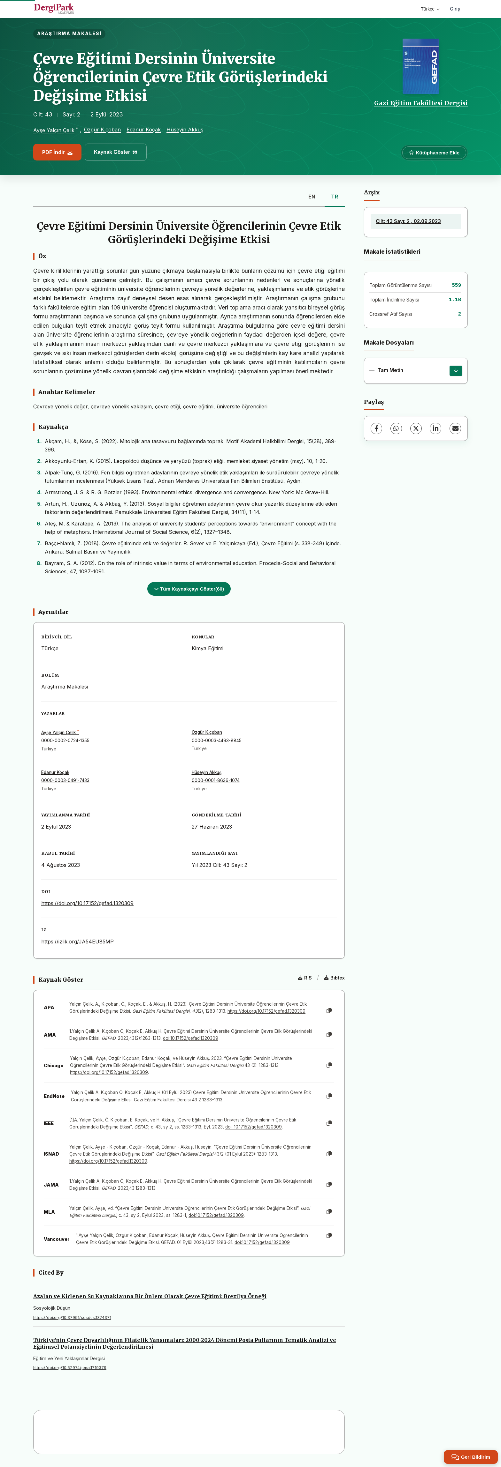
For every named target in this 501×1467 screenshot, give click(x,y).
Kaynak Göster (115, 152)
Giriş (455, 8)
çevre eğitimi (198, 406)
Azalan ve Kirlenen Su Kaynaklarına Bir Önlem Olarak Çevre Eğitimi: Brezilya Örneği (149, 1296)
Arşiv (372, 192)
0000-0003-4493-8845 (217, 740)
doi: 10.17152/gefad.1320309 (253, 1126)
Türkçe (430, 8)
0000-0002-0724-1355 (65, 740)
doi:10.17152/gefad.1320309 (190, 1038)
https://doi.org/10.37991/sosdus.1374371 (72, 1317)
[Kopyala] (329, 1010)
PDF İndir (57, 152)
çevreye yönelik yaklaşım (121, 406)
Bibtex (334, 977)
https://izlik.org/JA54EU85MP (77, 941)
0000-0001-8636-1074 (216, 780)
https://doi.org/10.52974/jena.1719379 (69, 1367)
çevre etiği (167, 406)
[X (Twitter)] (416, 428)
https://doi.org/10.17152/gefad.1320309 (87, 903)
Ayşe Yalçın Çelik (53, 130)
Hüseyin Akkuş (184, 129)
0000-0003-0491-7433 (65, 780)
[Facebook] (376, 428)
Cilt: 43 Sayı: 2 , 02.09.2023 (408, 221)
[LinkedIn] (435, 428)
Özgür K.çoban (102, 129)
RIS (305, 977)
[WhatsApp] (396, 428)
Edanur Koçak (144, 129)
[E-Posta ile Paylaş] (455, 428)
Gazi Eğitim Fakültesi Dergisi (421, 103)
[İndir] (456, 371)
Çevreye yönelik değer (60, 406)
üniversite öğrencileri (242, 406)
